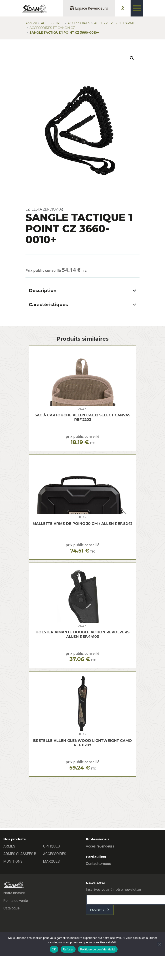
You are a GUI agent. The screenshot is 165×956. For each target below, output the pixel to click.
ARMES (9, 846)
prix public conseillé (82, 439)
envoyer (97, 910)
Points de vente (15, 901)
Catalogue (11, 908)
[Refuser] (159, 944)
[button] (132, 58)
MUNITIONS (13, 861)
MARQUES (51, 861)
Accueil (31, 23)
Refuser (68, 949)
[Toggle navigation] (137, 8)
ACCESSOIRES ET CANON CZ (52, 28)
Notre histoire (14, 893)
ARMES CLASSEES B (19, 854)
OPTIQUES (51, 846)
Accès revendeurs (100, 846)
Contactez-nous (98, 864)
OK (54, 949)
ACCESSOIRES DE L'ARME (114, 23)
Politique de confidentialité (97, 949)
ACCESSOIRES (52, 23)
